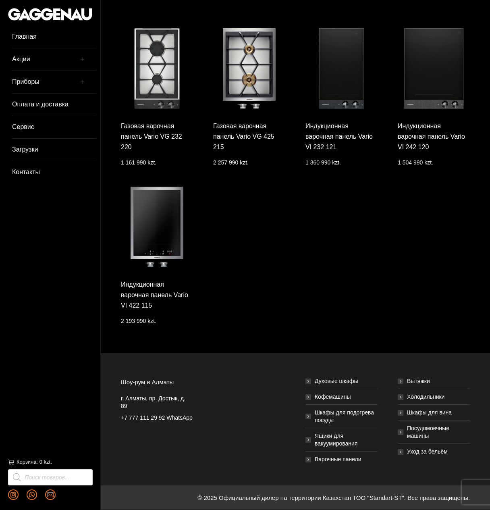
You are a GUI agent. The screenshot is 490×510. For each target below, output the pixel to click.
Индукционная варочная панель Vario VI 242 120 (431, 136)
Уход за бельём (427, 451)
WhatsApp (179, 417)
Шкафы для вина (429, 412)
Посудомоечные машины (428, 432)
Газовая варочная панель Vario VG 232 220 (151, 136)
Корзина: (30, 461)
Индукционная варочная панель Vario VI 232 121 (339, 136)
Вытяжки (418, 381)
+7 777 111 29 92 (143, 417)
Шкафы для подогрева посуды (344, 416)
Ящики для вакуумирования (336, 440)
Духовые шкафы (336, 381)
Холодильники (425, 396)
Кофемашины (333, 396)
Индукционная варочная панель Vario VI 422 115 (154, 295)
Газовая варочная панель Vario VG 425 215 (243, 136)
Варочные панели (338, 459)
